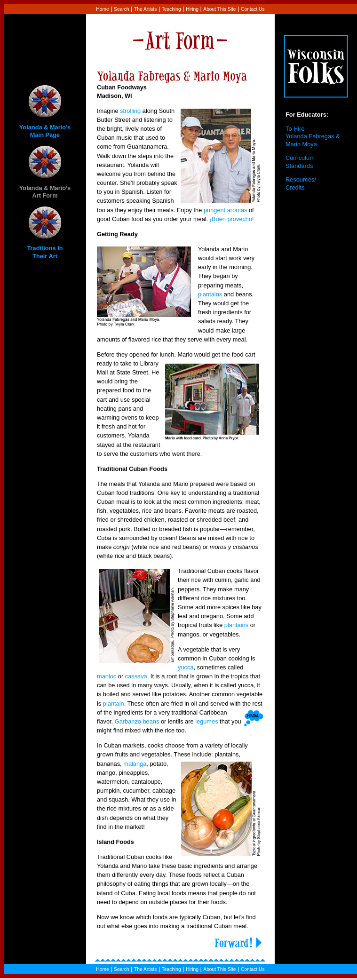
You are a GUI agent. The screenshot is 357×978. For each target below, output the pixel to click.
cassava (136, 676)
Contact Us (253, 9)
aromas (237, 210)
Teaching (171, 9)
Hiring (192, 9)
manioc (106, 676)
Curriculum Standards (300, 161)
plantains (210, 294)
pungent (214, 210)
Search (121, 9)
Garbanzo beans (137, 721)
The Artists (145, 9)
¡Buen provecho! (232, 219)
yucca (185, 667)
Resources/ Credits (301, 183)
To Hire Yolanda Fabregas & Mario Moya (313, 136)
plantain (113, 703)
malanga (134, 763)
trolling (132, 110)
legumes (206, 721)
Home (102, 9)
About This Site (219, 9)
